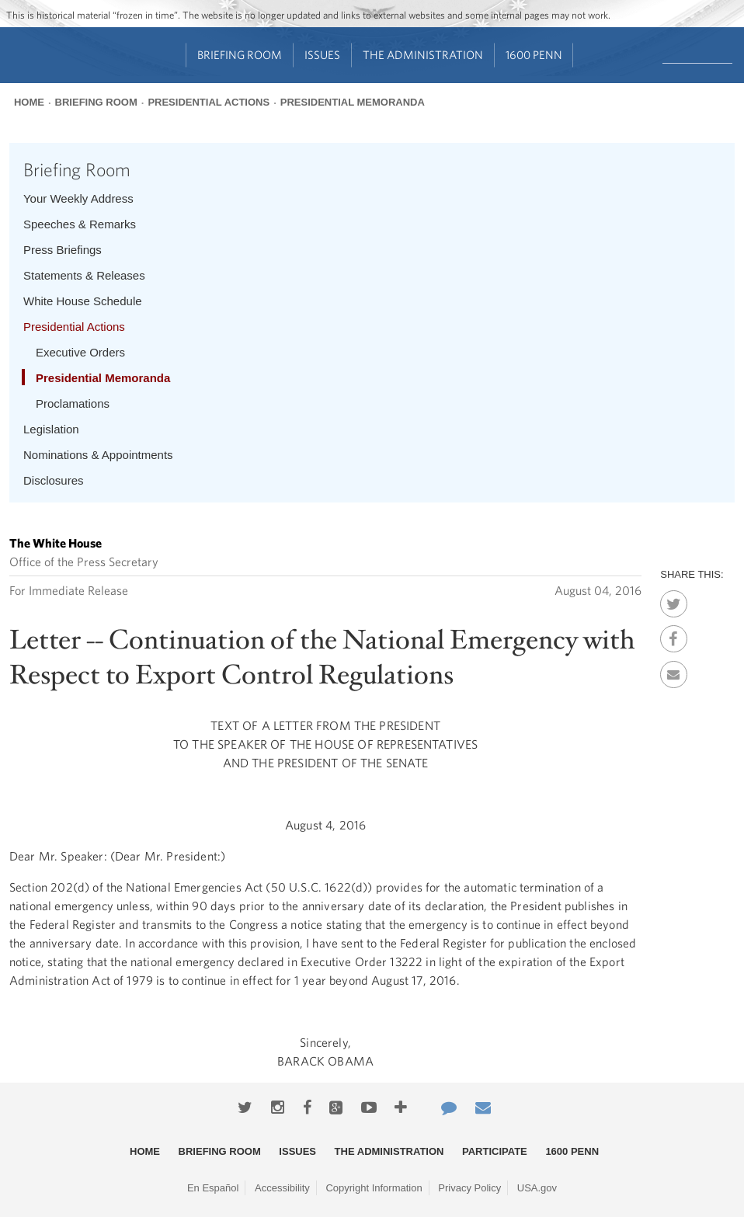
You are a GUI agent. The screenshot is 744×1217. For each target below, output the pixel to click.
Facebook (673, 634)
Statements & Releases (84, 275)
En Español (213, 1188)
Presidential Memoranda (352, 102)
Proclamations (73, 403)
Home (29, 102)
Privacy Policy (469, 1188)
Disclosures (53, 480)
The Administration (423, 54)
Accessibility (282, 1188)
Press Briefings (62, 249)
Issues (322, 54)
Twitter (673, 599)
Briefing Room (239, 54)
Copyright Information (373, 1188)
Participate (494, 1151)
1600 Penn (534, 54)
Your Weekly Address (78, 198)
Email (673, 670)
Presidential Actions (208, 102)
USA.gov (537, 1188)
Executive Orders (80, 352)
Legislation (51, 429)
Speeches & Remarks (79, 224)
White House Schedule (82, 301)
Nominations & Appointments (98, 454)
